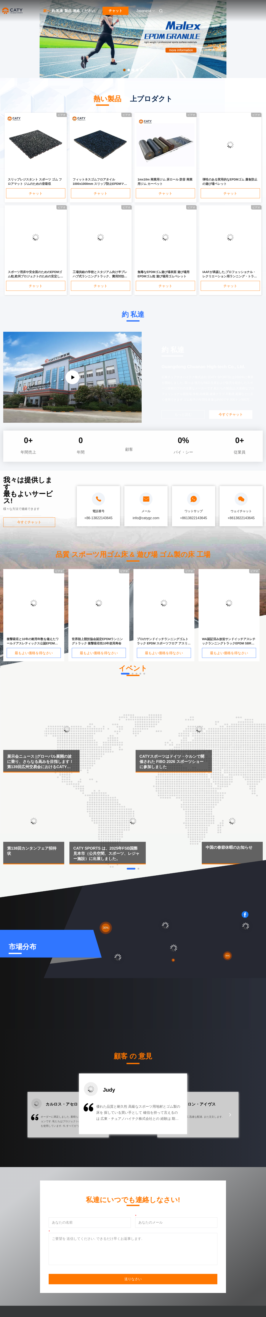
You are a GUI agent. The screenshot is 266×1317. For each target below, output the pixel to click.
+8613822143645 (193, 518)
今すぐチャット (29, 522)
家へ (46, 11)
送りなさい (133, 1279)
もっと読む (183, 414)
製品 (67, 11)
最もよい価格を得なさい (34, 653)
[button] (35, 1117)
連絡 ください (84, 11)
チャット (115, 11)
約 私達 (57, 11)
